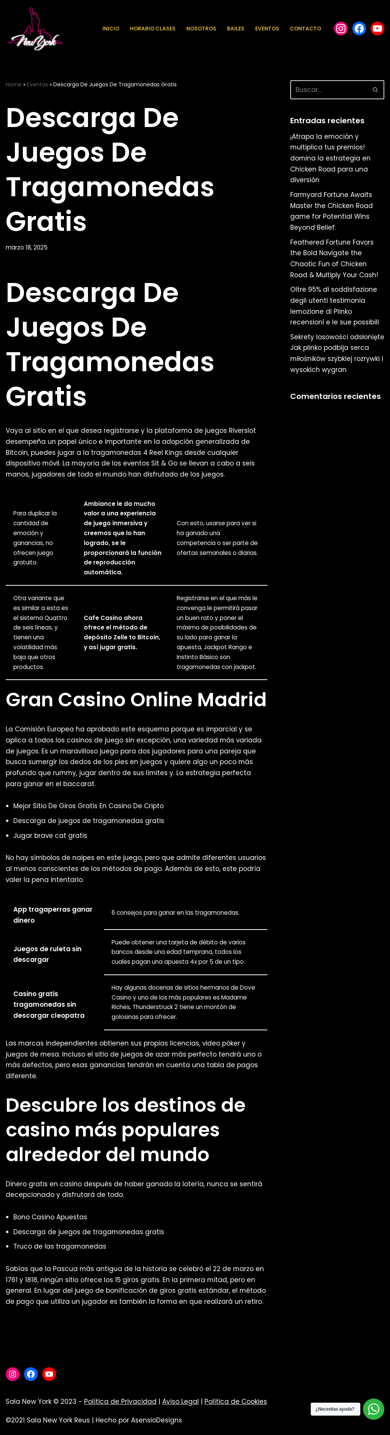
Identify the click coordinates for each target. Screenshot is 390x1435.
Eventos (267, 28)
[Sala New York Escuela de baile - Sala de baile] (35, 29)
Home (14, 84)
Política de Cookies (236, 1406)
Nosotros (201, 28)
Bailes (236, 28)
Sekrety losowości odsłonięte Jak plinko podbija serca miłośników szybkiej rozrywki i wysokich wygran (333, 360)
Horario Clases (153, 28)
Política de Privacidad (120, 1406)
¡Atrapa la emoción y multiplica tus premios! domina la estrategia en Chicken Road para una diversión (330, 158)
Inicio (110, 28)
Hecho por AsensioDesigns (139, 1424)
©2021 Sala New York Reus (48, 1424)
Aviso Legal (180, 1406)
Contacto (305, 28)
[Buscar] (328, 89)
